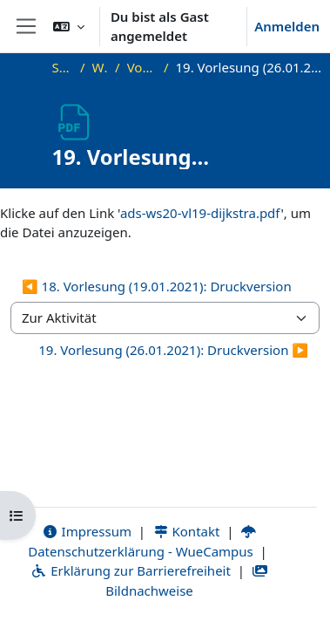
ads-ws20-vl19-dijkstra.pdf (200, 213)
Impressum (86, 531)
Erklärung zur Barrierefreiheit (130, 570)
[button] (69, 26)
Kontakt (186, 531)
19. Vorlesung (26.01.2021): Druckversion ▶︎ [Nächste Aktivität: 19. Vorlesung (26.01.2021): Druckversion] (173, 349)
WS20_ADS (100, 67)
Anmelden (287, 26)
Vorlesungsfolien (142, 67)
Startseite (62, 67)
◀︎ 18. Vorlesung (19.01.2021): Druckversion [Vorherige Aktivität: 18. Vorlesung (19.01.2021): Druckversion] (157, 286)
